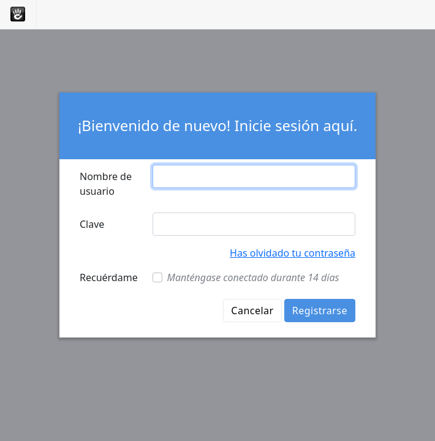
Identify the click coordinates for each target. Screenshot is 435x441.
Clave (92, 224)
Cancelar (252, 310)
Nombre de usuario (106, 184)
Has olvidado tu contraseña (292, 253)
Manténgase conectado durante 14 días (253, 277)
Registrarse (319, 310)
